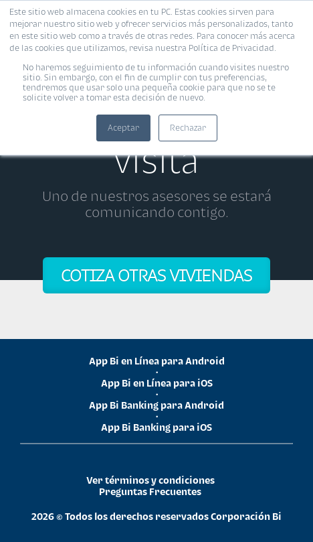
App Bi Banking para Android (156, 405)
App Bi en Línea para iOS (157, 383)
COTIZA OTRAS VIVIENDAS (156, 275)
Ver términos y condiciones (150, 480)
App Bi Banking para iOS (156, 427)
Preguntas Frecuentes (150, 491)
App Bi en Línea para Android (157, 360)
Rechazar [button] (188, 128)
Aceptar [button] (123, 128)
